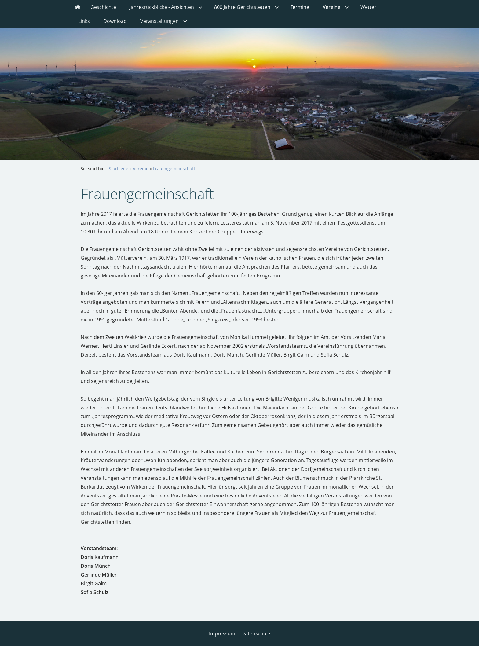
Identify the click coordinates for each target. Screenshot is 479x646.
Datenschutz (255, 633)
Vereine (140, 168)
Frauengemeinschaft (174, 168)
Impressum (222, 633)
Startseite (118, 168)
